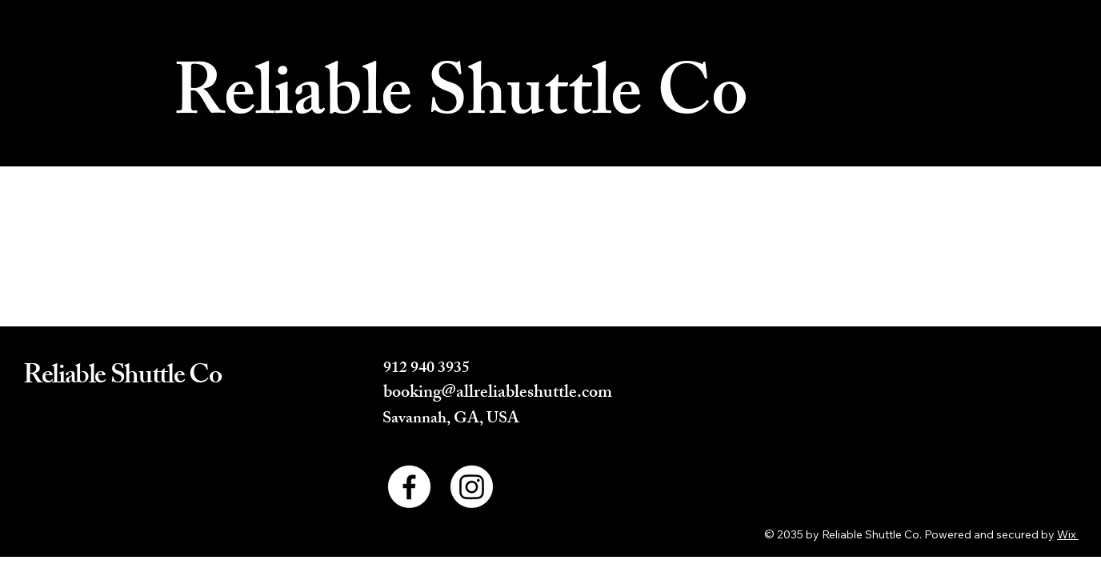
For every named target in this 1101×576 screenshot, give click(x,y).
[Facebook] (409, 487)
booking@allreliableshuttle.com (497, 394)
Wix (1066, 534)
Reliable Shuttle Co (460, 101)
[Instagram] (472, 487)
